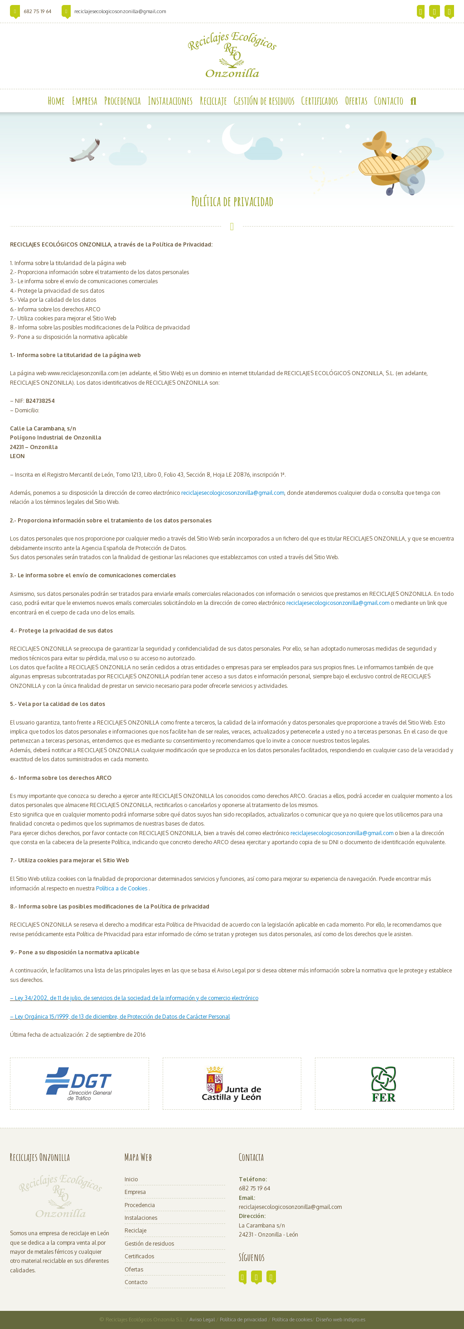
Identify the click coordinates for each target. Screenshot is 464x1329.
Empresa (135, 1192)
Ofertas (134, 1269)
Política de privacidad (244, 1319)
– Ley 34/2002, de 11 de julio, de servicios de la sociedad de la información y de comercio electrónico (134, 998)
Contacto (136, 1282)
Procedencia (140, 1205)
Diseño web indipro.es (340, 1319)
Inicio (131, 1179)
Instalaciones (141, 1217)
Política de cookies (292, 1319)
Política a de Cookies (121, 888)
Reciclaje (135, 1230)
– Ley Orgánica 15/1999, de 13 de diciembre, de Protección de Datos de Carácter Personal (120, 1016)
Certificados (139, 1256)
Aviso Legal (202, 1319)
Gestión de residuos (149, 1243)
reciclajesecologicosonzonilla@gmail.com (120, 11)
